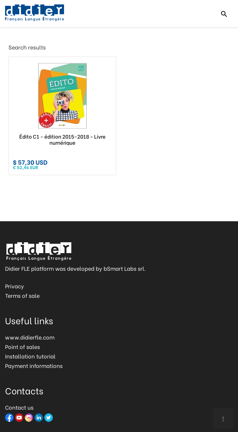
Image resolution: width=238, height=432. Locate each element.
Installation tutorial (30, 356)
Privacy (14, 286)
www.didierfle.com (30, 337)
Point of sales (22, 346)
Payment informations (34, 365)
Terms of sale (22, 295)
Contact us (19, 407)
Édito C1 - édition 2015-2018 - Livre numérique (62, 139)
